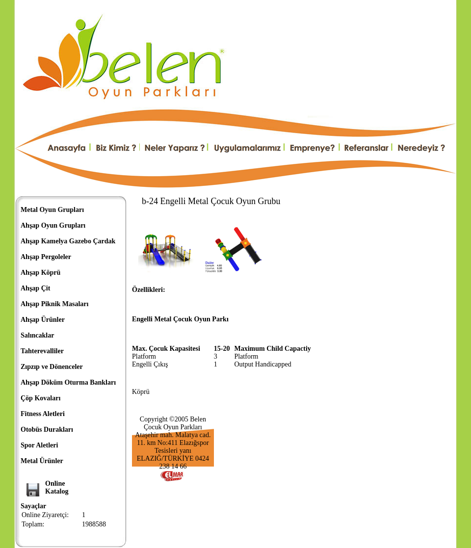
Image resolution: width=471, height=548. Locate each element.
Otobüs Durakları (47, 429)
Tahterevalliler (42, 351)
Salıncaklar (37, 335)
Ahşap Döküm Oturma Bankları (68, 382)
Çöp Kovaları (40, 398)
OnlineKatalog (56, 487)
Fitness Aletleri (43, 414)
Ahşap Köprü (40, 272)
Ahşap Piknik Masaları (54, 304)
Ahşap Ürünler (43, 319)
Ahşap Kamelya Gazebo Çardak (68, 241)
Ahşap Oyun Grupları (53, 225)
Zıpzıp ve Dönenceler (52, 366)
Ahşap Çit (35, 288)
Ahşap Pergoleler (46, 257)
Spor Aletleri (39, 445)
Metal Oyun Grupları (52, 209)
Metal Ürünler (42, 461)
